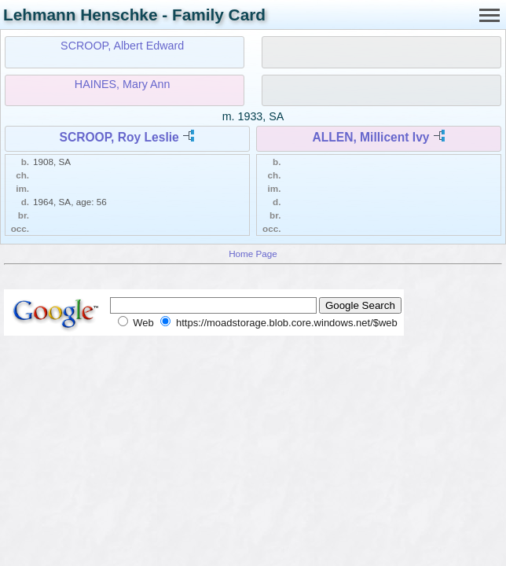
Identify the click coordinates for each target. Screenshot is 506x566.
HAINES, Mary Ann (122, 84)
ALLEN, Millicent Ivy (370, 137)
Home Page (253, 253)
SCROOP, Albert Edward (122, 45)
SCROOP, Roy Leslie (119, 137)
